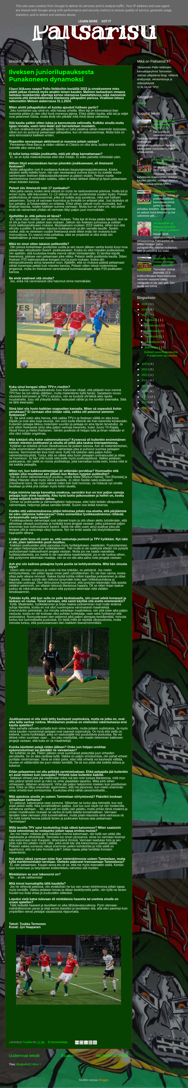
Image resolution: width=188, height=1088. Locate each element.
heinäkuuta (152, 325)
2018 (144, 391)
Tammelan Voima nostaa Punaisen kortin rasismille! (164, 262)
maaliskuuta (153, 341)
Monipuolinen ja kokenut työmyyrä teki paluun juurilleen (166, 227)
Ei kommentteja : (59, 1042)
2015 (144, 408)
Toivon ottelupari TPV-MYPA (163, 161)
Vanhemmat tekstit (112, 1055)
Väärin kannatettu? (165, 191)
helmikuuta (152, 347)
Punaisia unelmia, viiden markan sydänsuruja (164, 124)
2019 (144, 385)
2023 (144, 363)
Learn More (88, 21)
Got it (106, 21)
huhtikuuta (152, 336)
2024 (144, 315)
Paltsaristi (94, 30)
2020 (144, 380)
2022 (144, 369)
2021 (144, 374)
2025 (144, 309)
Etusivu (67, 1055)
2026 (144, 304)
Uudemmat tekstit (24, 1055)
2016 (144, 402)
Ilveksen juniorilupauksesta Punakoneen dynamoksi (51, 75)
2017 (144, 396)
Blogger (103, 1080)
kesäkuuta (152, 330)
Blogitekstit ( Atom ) (28, 1064)
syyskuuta (151, 319)
